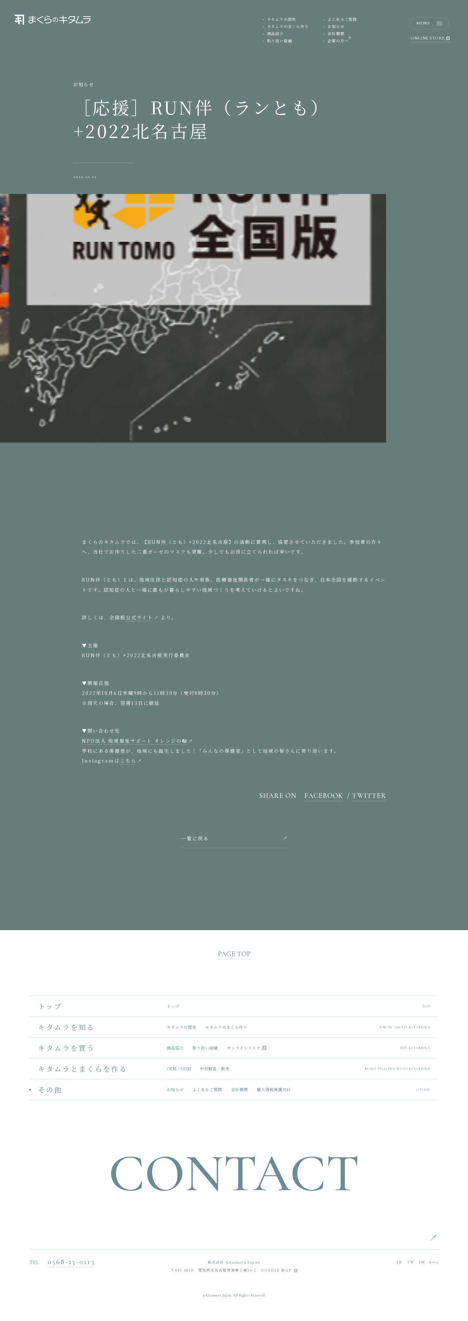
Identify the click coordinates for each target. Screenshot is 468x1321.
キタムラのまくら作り (288, 27)
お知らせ (336, 27)
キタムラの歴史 (281, 20)
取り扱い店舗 (279, 41)
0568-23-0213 (71, 1262)
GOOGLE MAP (276, 1270)
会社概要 (336, 34)
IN (422, 1262)
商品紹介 (275, 34)
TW (411, 1262)
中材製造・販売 (214, 1069)
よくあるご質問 (342, 20)
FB (399, 1262)
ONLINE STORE (430, 39)
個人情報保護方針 (274, 1090)
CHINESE (448, 1269)
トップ (173, 1006)
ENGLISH (448, 1236)
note (434, 1262)
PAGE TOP (234, 954)
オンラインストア (244, 1048)
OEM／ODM (179, 1069)
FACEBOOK (324, 796)
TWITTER (369, 796)
